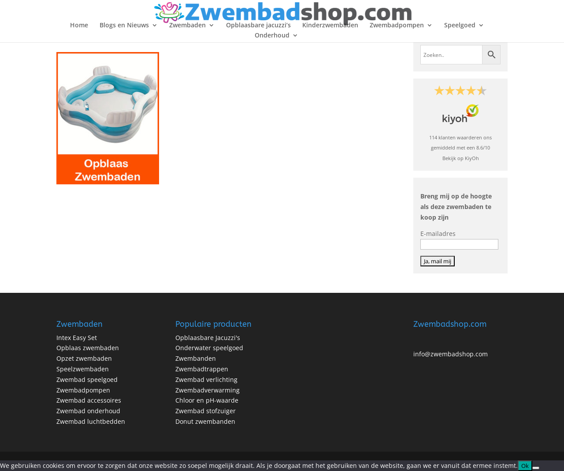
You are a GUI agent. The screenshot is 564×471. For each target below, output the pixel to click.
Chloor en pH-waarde (206, 400)
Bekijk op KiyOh (460, 158)
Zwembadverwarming (207, 390)
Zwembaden (187, 25)
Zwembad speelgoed (87, 379)
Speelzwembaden (82, 369)
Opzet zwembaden (84, 358)
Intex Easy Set (76, 337)
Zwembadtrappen (201, 369)
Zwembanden (195, 358)
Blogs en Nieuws (124, 25)
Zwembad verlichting (206, 379)
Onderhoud (272, 35)
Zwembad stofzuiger (205, 411)
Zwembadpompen (397, 25)
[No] (535, 468)
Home (79, 25)
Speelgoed (459, 25)
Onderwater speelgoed (209, 348)
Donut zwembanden (205, 421)
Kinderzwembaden (330, 25)
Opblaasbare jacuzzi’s (258, 25)
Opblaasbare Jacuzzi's (207, 337)
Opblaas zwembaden (87, 348)
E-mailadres (438, 233)
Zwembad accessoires (88, 400)
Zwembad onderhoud (88, 411)
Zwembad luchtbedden (90, 421)
